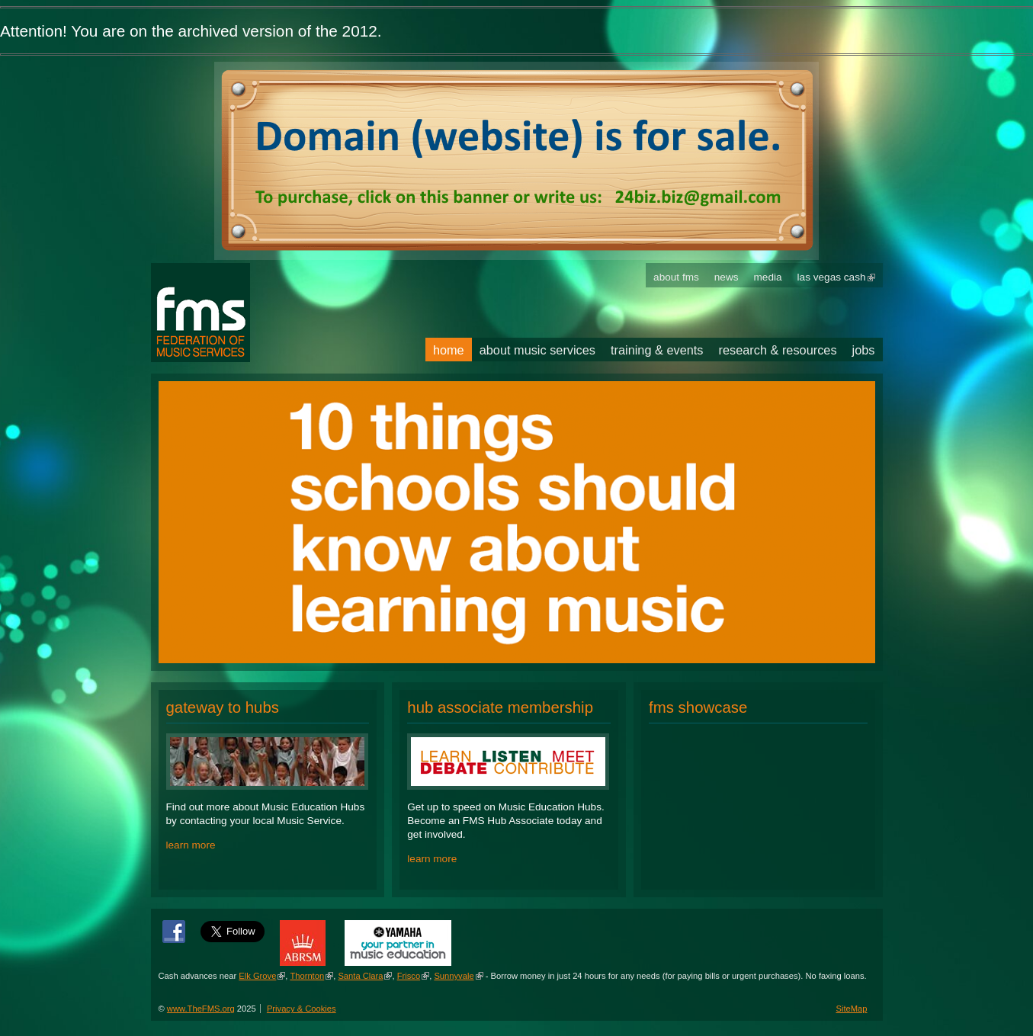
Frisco (408, 975)
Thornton (307, 975)
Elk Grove (257, 975)
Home (448, 350)
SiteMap (851, 1008)
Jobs (863, 350)
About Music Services (537, 350)
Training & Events (657, 350)
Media (768, 277)
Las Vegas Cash (831, 277)
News (726, 277)
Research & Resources (778, 350)
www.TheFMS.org (201, 1008)
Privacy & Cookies (301, 1008)
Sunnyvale (453, 975)
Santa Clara (360, 975)
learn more (191, 845)
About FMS (676, 277)
